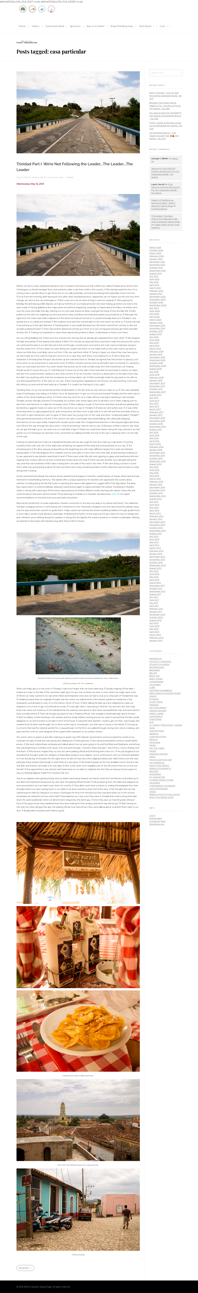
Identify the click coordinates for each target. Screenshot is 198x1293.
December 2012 (157, 556)
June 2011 (154, 600)
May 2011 (153, 603)
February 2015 (156, 481)
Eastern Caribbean (160, 690)
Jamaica (153, 734)
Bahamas (154, 670)
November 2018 (157, 360)
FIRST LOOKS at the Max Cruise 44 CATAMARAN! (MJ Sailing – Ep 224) (165, 126)
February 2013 (156, 551)
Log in (152, 815)
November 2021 (157, 265)
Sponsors (155, 774)
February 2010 (156, 637)
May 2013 (154, 542)
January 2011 (155, 611)
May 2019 (154, 343)
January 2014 (155, 519)
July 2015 (153, 467)
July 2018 (153, 371)
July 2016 (153, 432)
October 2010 (156, 617)
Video (152, 791)
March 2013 (155, 548)
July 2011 (153, 597)
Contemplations (159, 209)
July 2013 (153, 536)
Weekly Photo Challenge (164, 794)
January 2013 (155, 554)
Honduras (155, 719)
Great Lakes (156, 713)
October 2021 (156, 267)
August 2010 (155, 620)
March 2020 (155, 319)
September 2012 (157, 565)
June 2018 (154, 374)
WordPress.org (156, 824)
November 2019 (157, 328)
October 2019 (156, 331)
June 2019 (154, 340)
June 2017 (154, 400)
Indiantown (156, 731)
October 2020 (156, 302)
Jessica (35, 177)
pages (152, 751)
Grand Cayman (157, 710)
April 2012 (154, 580)
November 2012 (157, 559)
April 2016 (154, 441)
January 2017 (155, 415)
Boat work (156, 679)
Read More (24, 1268)
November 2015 (157, 455)
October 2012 (156, 562)
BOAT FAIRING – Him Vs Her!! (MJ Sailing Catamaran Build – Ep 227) (165, 96)
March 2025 (155, 247)
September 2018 (157, 366)
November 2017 (157, 386)
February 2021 (156, 291)
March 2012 (155, 582)
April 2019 (154, 345)
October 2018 (156, 363)
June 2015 (154, 470)
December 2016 (157, 418)
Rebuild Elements (160, 768)
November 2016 (157, 421)
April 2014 (154, 510)
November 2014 (157, 490)
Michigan (154, 742)
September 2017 (157, 392)
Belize (153, 673)
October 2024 (156, 250)
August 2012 (155, 568)
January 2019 (155, 354)
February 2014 (156, 516)
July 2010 (154, 623)
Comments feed (157, 821)
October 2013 (156, 528)
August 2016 (155, 429)
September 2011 (157, 591)
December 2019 (157, 325)
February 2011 (156, 608)
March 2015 (155, 478)
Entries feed (155, 818)
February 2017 (156, 412)
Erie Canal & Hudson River (165, 693)
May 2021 (154, 282)
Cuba (60, 177)
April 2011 (154, 606)
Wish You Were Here (161, 797)
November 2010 (157, 614)
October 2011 (155, 588)
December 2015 (157, 452)
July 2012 (153, 571)
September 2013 (157, 530)
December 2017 (157, 383)
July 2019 (153, 337)
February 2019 (156, 351)
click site (116, 494)
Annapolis (155, 658)
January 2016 (155, 450)
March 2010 (155, 634)
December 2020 (157, 296)
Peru (152, 757)
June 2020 (154, 311)
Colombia (155, 684)
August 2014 (155, 499)
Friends (69, 177)
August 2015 (155, 464)
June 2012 (154, 574)
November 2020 (157, 299)
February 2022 (156, 256)
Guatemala (155, 716)
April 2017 (154, 406)
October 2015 (156, 458)
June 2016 (154, 435)
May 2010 (154, 629)
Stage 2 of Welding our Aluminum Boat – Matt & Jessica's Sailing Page (163, 203)
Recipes (153, 771)
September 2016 (157, 426)
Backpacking (156, 667)
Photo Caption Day (160, 760)
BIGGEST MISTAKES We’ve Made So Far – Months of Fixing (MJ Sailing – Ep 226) (165, 106)
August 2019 (155, 334)
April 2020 (154, 317)
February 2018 (156, 377)
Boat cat (154, 676)
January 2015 (155, 484)
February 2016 (156, 447)
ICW (151, 722)
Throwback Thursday (162, 786)
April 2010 (154, 632)
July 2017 (153, 398)
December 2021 (157, 262)
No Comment (51, 177)
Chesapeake (156, 682)
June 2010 (154, 626)
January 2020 (156, 322)
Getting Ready (158, 708)
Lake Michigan (157, 736)
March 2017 (155, 409)
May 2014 (154, 507)
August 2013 (155, 533)
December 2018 (157, 357)
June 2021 (154, 279)
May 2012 (154, 577)
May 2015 (154, 473)
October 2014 (156, 493)
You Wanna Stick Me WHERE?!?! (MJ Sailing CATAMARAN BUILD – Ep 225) (165, 116)
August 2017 (155, 395)
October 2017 (156, 389)
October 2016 (156, 424)
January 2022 (156, 259)
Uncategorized (158, 788)
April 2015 (154, 476)
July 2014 (153, 502)
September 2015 (157, 461)
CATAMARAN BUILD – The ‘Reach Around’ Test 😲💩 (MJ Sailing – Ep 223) (164, 136)
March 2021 (155, 288)
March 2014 (155, 513)
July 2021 (153, 276)
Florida (154, 699)
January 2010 (155, 640)
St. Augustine (157, 777)
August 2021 (155, 273)
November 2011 (157, 585)
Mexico (153, 739)
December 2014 (157, 487)
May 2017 (154, 403)
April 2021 (154, 285)
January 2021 (155, 293)
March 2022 (155, 253)
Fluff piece (156, 702)
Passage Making (158, 754)
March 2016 (155, 444)
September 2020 (157, 305)
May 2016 (154, 438)
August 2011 (155, 594)
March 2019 (155, 348)
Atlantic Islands (159, 664)
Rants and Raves (159, 765)
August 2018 (155, 369)
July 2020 (154, 308)
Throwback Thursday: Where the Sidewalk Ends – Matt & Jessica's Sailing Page (165, 219)
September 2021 (157, 270)
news (152, 745)
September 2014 (157, 496)
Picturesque (156, 762)
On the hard (156, 748)
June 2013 (154, 539)
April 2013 (154, 545)
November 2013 (157, 525)
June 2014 (154, 504)
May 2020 (154, 314)
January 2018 (155, 380)
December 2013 (157, 522)
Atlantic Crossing (160, 661)
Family (153, 696)
